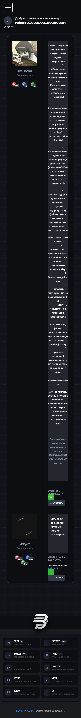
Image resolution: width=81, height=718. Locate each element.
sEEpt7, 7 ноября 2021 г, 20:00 (57, 558)
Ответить (56, 502)
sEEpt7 (24, 544)
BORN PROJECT (25, 710)
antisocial (24, 71)
